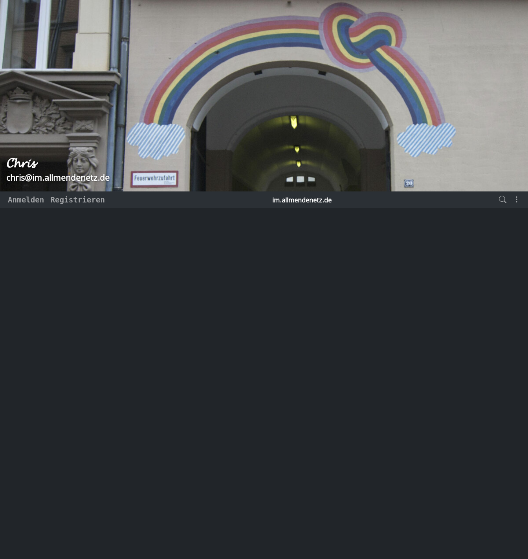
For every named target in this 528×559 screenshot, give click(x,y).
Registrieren (77, 199)
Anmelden (26, 199)
